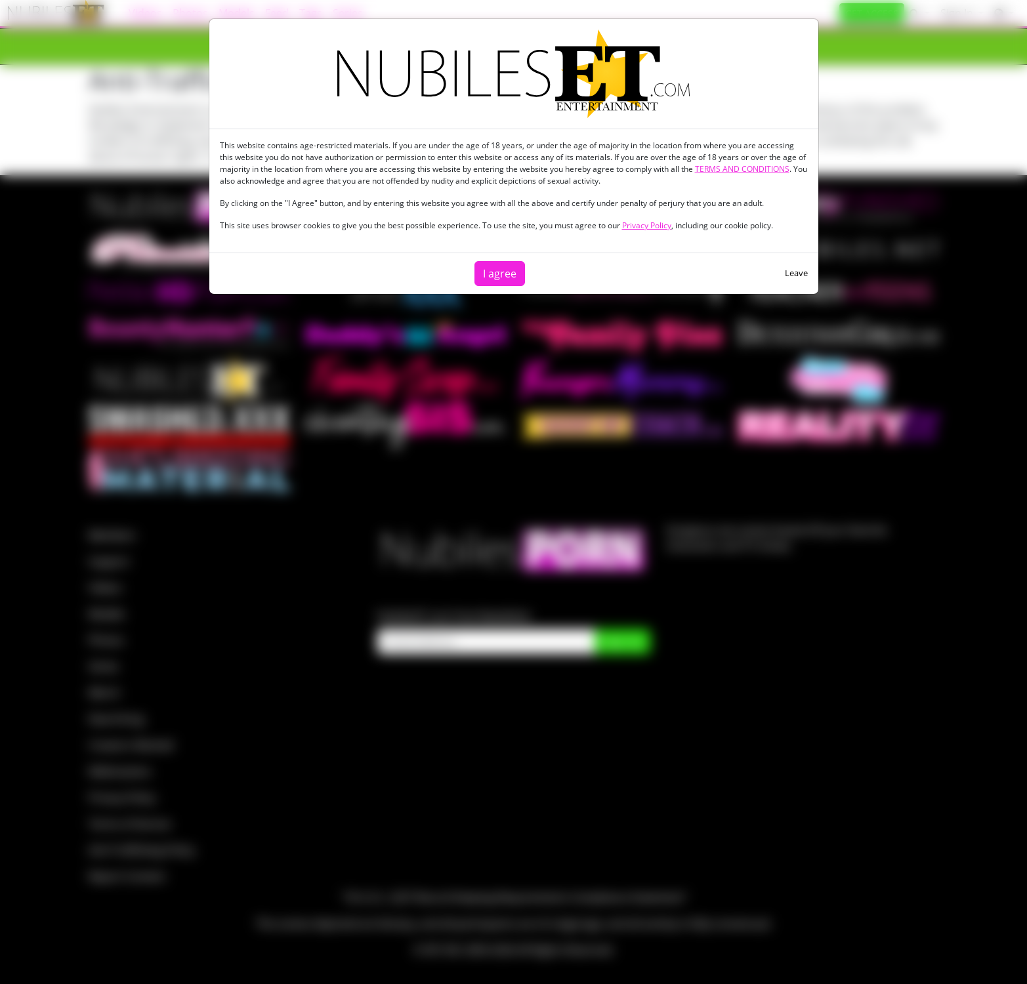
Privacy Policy (646, 225)
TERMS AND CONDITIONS (742, 168)
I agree (499, 273)
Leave (796, 273)
